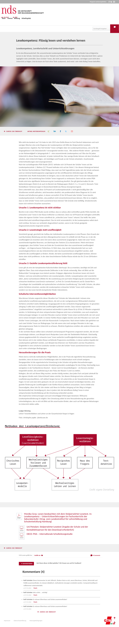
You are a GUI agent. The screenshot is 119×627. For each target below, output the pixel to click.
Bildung (17, 18)
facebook (109, 2)
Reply (35, 588)
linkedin (55, 131)
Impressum (7, 620)
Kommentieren (27, 563)
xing (48, 131)
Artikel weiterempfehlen (36, 131)
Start (4, 18)
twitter (111, 2)
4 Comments (96, 555)
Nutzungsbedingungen (36, 620)
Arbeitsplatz (26, 18)
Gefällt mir (37, 555)
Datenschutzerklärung (20, 620)
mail (114, 2)
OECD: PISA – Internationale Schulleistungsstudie (50, 534)
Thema (9, 18)
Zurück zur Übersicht (14, 131)
